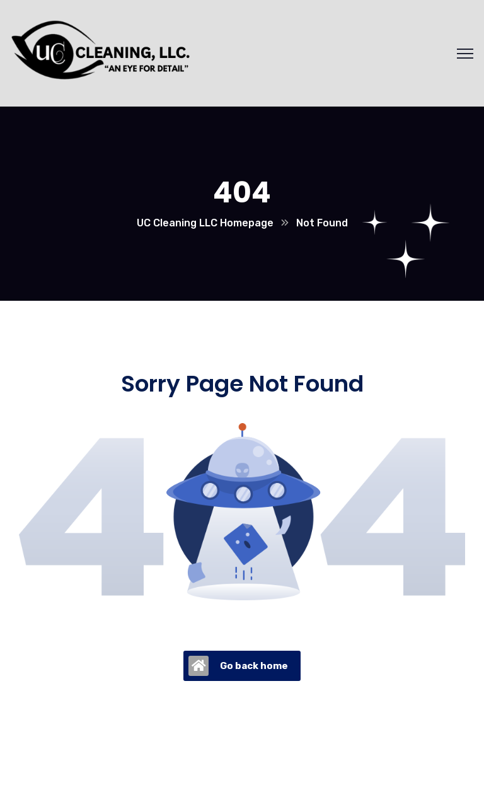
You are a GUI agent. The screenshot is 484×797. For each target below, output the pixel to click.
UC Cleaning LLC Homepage (205, 223)
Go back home (238, 666)
